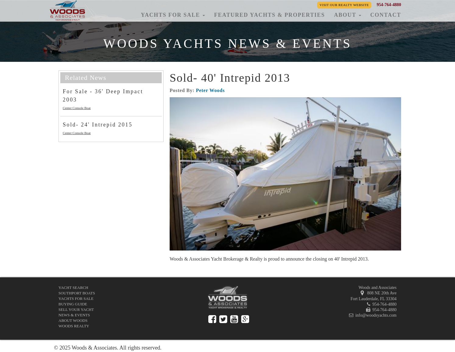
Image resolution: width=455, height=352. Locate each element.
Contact (385, 15)
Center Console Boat (77, 108)
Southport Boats (76, 293)
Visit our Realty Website (344, 5)
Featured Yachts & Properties (269, 15)
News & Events (74, 315)
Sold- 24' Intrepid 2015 (97, 125)
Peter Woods (210, 90)
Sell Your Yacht (76, 309)
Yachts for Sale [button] (173, 15)
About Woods (72, 320)
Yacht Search (73, 287)
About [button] (347, 15)
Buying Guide (72, 304)
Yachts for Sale (75, 298)
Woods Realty (73, 326)
